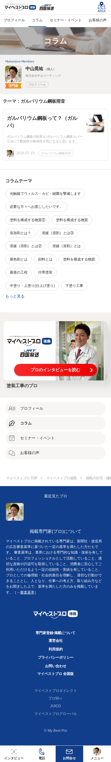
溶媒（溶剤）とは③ (58, 233)
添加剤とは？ (20, 233)
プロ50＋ (55, 698)
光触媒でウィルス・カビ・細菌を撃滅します (45, 194)
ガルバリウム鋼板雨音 (56, 153)
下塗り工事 (74, 286)
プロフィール (37, 84)
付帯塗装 (45, 272)
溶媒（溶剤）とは (66, 246)
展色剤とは (19, 259)
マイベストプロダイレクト (55, 691)
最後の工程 (19, 272)
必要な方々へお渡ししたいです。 (36, 207)
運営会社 (56, 641)
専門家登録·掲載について (55, 633)
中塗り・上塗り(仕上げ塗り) (32, 286)
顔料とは (45, 259)
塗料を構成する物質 (72, 220)
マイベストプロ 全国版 (55, 674)
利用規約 (56, 649)
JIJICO (55, 706)
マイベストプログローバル (55, 714)
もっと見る (15, 296)
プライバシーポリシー (55, 657)
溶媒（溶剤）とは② (26, 246)
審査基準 (27, 592)
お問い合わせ (55, 666)
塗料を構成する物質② (27, 220)
